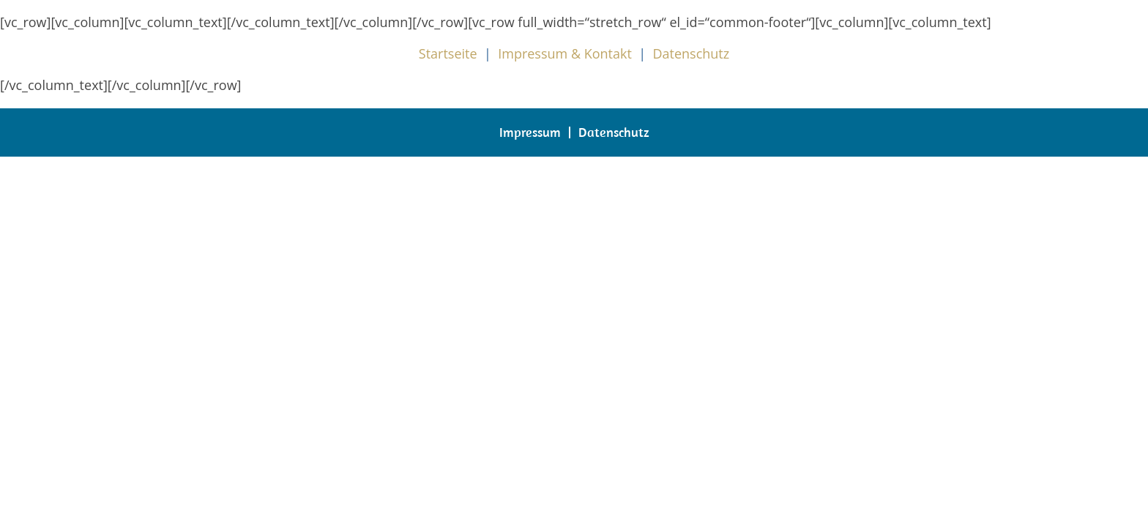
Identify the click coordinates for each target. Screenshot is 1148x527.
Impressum (530, 132)
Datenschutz (690, 53)
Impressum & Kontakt (565, 53)
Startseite (448, 53)
